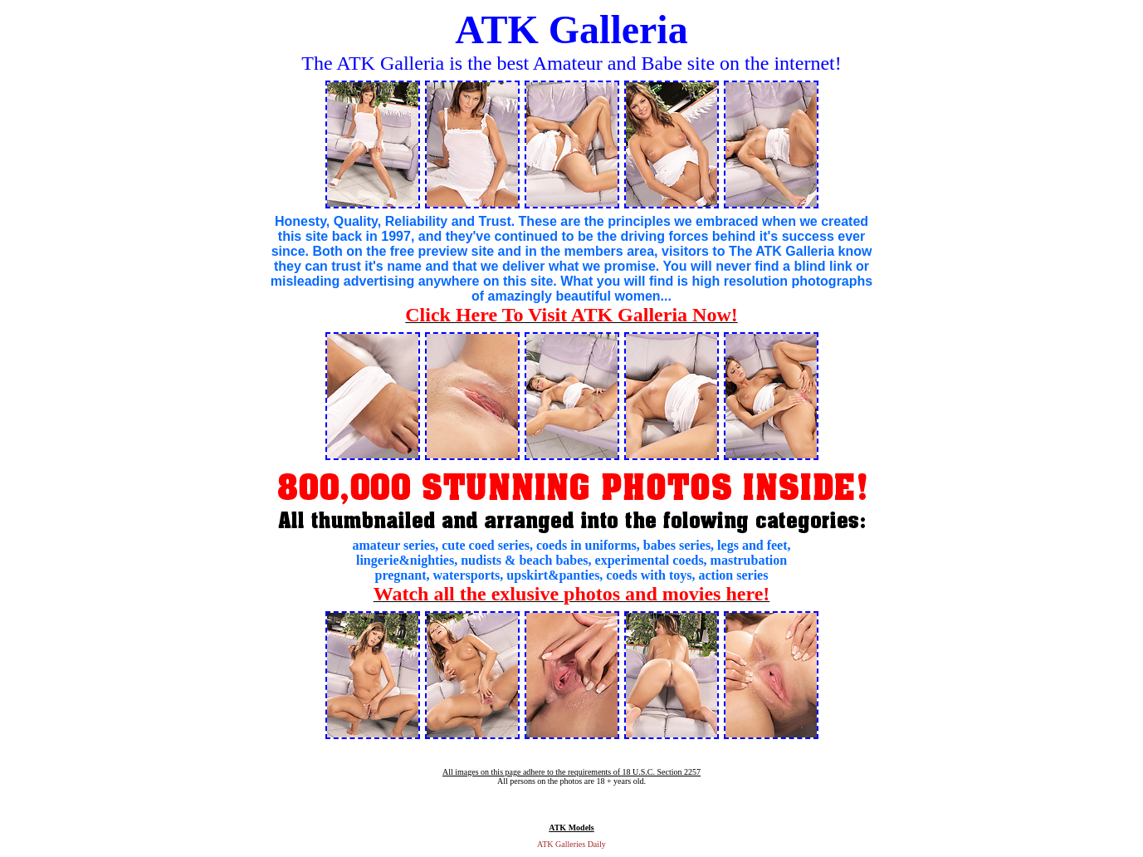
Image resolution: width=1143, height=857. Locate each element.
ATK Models (571, 827)
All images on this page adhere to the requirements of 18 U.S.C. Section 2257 (571, 771)
